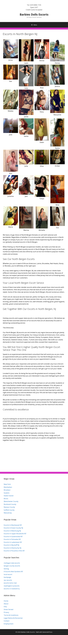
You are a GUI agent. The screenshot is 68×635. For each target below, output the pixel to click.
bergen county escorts (12, 566)
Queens (6, 493)
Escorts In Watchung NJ (12, 531)
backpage (7, 577)
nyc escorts (8, 580)
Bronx (6, 498)
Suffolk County (9, 510)
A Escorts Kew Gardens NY (13, 571)
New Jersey (8, 513)
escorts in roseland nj (11, 589)
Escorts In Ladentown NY (13, 542)
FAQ (5, 607)
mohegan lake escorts (12, 563)
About (6, 604)
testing (6, 569)
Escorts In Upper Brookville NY (15, 533)
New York (7, 484)
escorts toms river (10, 583)
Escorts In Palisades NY (12, 539)
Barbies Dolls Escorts (34, 14)
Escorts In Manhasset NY (13, 525)
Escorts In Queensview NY (13, 536)
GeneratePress (47, 632)
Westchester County (11, 501)
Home (6, 601)
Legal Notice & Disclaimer (13, 618)
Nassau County (9, 507)
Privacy (6, 612)
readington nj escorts (11, 586)
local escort (8, 574)
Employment (8, 624)
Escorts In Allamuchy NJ (12, 548)
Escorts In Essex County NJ (13, 528)
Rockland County (10, 504)
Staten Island (8, 496)
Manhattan (8, 487)
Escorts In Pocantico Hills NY (14, 551)
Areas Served (8, 609)
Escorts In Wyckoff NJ (11, 545)
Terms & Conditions (11, 615)
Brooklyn (7, 490)
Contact (6, 621)
